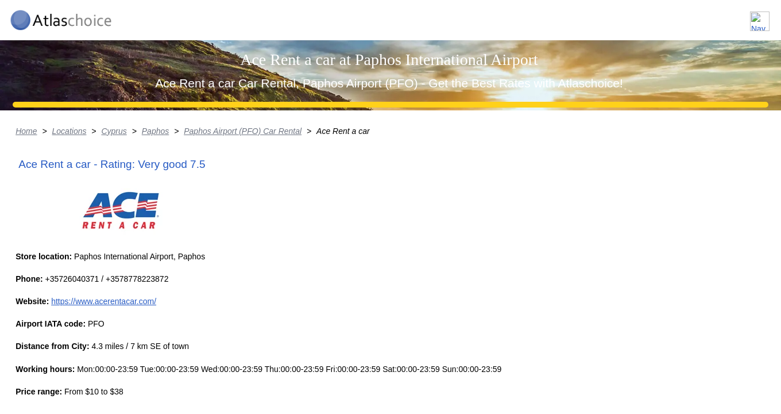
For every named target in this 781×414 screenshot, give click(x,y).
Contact (742, 16)
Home (71, 221)
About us (645, 16)
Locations (585, 16)
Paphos (201, 221)
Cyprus (159, 221)
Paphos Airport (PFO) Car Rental (290, 221)
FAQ (695, 16)
